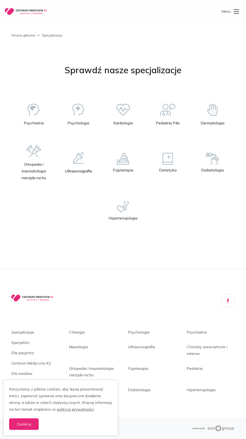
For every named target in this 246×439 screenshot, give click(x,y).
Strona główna (23, 35)
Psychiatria (197, 332)
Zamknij (24, 424)
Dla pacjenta (22, 352)
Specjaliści (20, 342)
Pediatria (195, 368)
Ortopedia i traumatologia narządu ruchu (91, 371)
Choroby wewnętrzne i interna (207, 350)
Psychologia (138, 332)
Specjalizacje (22, 332)
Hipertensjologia (201, 389)
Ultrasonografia (141, 346)
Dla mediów (21, 373)
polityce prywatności (75, 409)
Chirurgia (77, 332)
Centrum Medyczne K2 (31, 363)
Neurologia (78, 346)
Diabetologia (139, 389)
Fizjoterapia (138, 368)
